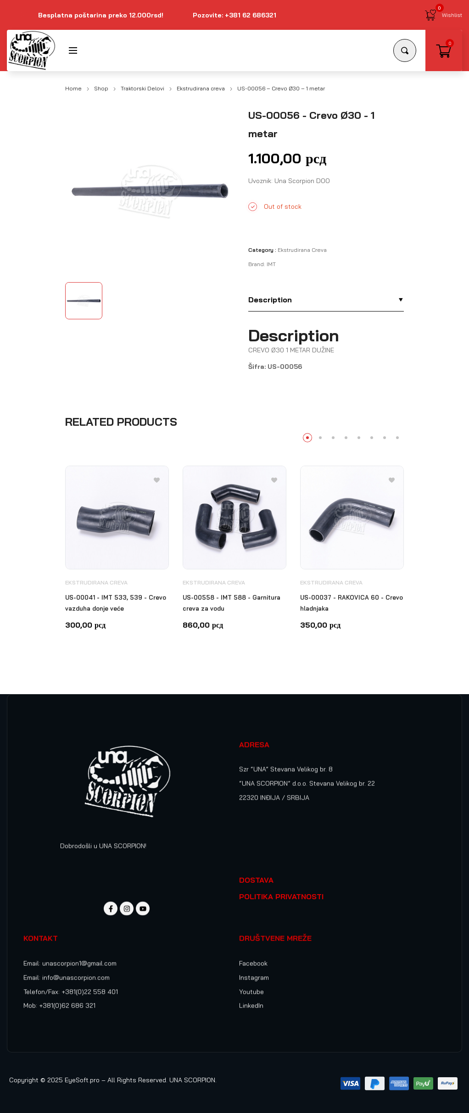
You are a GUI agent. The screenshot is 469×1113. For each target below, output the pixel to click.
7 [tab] (384, 437)
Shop (101, 88)
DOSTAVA (256, 880)
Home (73, 88)
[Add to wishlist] (157, 479)
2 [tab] (320, 437)
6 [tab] (371, 437)
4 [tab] (346, 437)
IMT (271, 264)
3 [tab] (333, 437)
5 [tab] (358, 437)
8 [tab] (397, 437)
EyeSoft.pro (82, 1080)
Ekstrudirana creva (201, 88)
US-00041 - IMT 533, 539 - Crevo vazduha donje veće (115, 603)
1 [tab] (307, 437)
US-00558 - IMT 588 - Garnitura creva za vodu (231, 603)
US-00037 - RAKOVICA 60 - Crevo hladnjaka (351, 603)
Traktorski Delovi (142, 88)
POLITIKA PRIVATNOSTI (281, 896)
